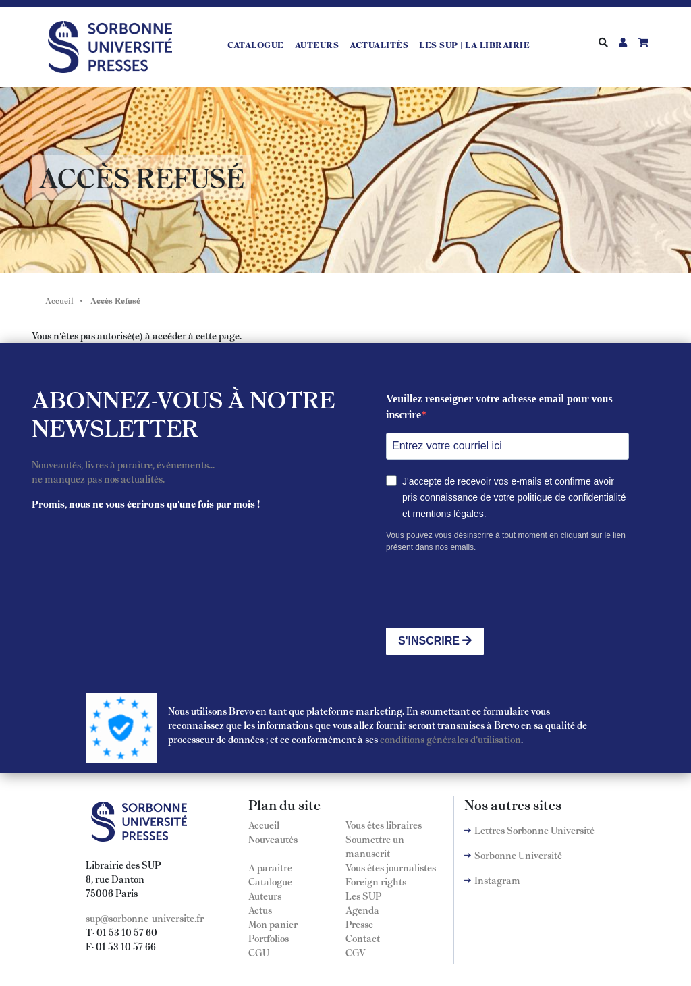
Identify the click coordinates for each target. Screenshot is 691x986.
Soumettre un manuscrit (375, 846)
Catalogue (255, 44)
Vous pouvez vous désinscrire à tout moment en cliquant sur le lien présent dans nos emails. (506, 541)
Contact (363, 938)
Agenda (362, 909)
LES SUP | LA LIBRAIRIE (474, 44)
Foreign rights (376, 881)
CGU (258, 952)
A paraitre (270, 867)
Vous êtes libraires (384, 824)
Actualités (379, 44)
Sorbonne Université (518, 855)
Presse (359, 924)
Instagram (497, 880)
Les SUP (363, 895)
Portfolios (268, 938)
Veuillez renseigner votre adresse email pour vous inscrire (499, 406)
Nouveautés (273, 839)
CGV (356, 952)
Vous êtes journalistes (391, 867)
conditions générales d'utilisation (450, 739)
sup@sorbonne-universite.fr (145, 918)
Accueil (59, 300)
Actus (260, 909)
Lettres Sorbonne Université (534, 830)
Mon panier (273, 924)
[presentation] (488, 590)
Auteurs (317, 44)
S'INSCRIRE (435, 641)
